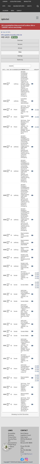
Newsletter (27, 1)
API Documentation (12, 442)
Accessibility (11, 433)
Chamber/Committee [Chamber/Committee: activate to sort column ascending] (16, 69)
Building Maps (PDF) (18, 6)
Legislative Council (15, 1)
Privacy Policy (12, 437)
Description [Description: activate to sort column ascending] (25, 69)
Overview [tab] (20, 40)
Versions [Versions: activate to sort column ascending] (36, 69)
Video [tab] (20, 52)
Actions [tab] (20, 48)
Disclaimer (11, 435)
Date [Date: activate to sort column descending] (3, 69)
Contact (19, 10)
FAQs (9, 6)
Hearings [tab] (20, 56)
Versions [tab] (20, 44)
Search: (20, 65)
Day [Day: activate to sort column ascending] (11, 69)
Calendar (5, 10)
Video (12, 10)
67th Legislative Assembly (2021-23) (11, 35)
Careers (5, 1)
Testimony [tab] (20, 59)
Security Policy (12, 439)
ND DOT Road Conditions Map (12, 446)
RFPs (4, 6)
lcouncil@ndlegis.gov (26, 454)
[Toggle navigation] (36, 17)
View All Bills (5, 32)
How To (29, 6)
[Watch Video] (32, 84)
